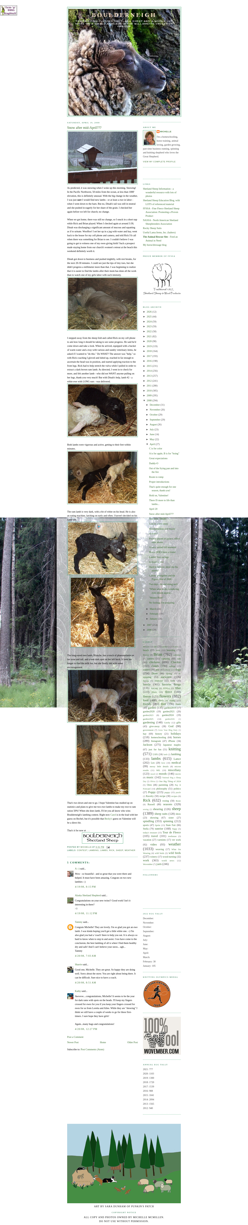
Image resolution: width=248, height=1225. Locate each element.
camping (165, 658)
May (152, 439)
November (155, 409)
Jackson (147, 744)
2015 (149, 366)
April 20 (153, 509)
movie (178, 774)
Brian (157, 654)
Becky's (108, 818)
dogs (178, 669)
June (152, 434)
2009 (149, 395)
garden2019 (170, 707)
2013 (149, 375)
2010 (149, 390)
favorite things (171, 684)
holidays (176, 733)
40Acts (146, 646)
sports (146, 825)
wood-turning (169, 856)
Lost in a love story (158, 523)
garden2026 (169, 719)
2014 (149, 370)
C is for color (155, 448)
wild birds (159, 853)
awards (175, 647)
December (155, 404)
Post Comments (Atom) (92, 1049)
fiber (178, 688)
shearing (158, 809)
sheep (119, 850)
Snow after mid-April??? (161, 514)
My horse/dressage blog (155, 244)
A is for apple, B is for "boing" (164, 453)
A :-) (77, 868)
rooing (165, 800)
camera (150, 658)
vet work (176, 839)
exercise (159, 680)
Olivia (152, 781)
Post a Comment (75, 1037)
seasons (167, 804)
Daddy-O (153, 463)
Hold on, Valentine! (158, 495)
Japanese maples (172, 744)
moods (163, 773)
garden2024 (168, 715)
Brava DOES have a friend (162, 552)
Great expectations (158, 458)
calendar (177, 655)
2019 (149, 346)
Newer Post (73, 1042)
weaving (160, 849)
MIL (158, 770)
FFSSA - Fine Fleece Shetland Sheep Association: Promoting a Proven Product (161, 212)
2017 (149, 356)
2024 (149, 321)
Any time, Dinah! (157, 518)
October (154, 414)
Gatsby (167, 722)
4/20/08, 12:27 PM (86, 1029)
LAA (155, 754)
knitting (175, 749)
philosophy (161, 788)
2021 (149, 336)
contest (82, 850)
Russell (151, 804)
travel (154, 836)
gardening (149, 722)
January (154, 618)
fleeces (147, 696)
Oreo (149, 784)
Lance (177, 758)
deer (157, 669)
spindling (148, 821)
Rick (112, 850)
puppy (167, 792)
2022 (149, 331)
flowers (165, 696)
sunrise (159, 828)
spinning (168, 821)
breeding (171, 650)
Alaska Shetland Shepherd (88, 895)
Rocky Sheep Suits (152, 228)
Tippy (174, 829)
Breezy (146, 655)
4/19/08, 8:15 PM (85, 886)
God (171, 726)
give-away (154, 726)
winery (153, 856)
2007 (149, 625)
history (158, 733)
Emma (146, 681)
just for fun (155, 749)
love (163, 763)
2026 (149, 311)
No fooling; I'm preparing (161, 602)
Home (103, 1042)
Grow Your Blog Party (168, 730)
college (172, 666)
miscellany (174, 770)
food (145, 700)
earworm (166, 677)
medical (176, 762)
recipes (174, 796)
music (150, 777)
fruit (163, 704)
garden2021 (169, 711)
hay (145, 733)
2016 (149, 361)
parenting (163, 784)
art (155, 646)
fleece (168, 691)
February (154, 613)
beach (146, 650)
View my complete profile (159, 162)
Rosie (178, 801)
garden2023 (148, 715)
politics (177, 788)
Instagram (156, 741)
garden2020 (149, 711)
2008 (149, 400)
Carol (113, 814)
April (153, 444)
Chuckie (176, 662)
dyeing (169, 673)
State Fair (171, 825)
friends (147, 704)
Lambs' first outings (159, 557)
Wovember (148, 864)
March (153, 608)
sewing (145, 809)
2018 (149, 351)
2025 (149, 316)
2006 (149, 629)
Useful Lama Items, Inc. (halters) (159, 232)
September (155, 419)
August (153, 424)
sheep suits (160, 813)
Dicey (167, 670)
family (147, 684)
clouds (155, 666)
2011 (149, 385)
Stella (146, 828)
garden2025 (148, 719)
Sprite (157, 825)
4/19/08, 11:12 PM (86, 913)
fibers (154, 692)
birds (158, 650)
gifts (179, 722)
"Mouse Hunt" (156, 597)
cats (179, 658)
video (153, 844)
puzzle (178, 792)
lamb (165, 754)
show (178, 813)
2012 (149, 380)
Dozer (155, 673)
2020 (149, 341)
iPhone (171, 741)
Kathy (78, 991)
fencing (154, 688)
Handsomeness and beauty (162, 528)
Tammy (78, 922)
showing (154, 817)
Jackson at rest (156, 562)
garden (152, 707)
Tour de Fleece (172, 832)
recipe (162, 796)
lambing (94, 850)
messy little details (159, 766)
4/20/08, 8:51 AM (85, 982)
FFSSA (166, 688)
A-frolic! (153, 533)
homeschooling (158, 737)
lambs (104, 850)
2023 (149, 326)
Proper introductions (159, 481)
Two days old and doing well (163, 584)
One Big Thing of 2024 (170, 781)
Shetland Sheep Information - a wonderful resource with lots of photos (159, 192)
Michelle (166, 132)
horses (177, 737)
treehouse (172, 836)
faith (172, 680)
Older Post (132, 1042)
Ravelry (150, 796)
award (164, 646)
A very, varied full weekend (162, 547)
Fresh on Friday (167, 700)
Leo (153, 762)
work (146, 860)
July (152, 429)
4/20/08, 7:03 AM (85, 955)
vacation (147, 839)
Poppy (152, 792)
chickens (154, 662)
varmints (161, 839)
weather (130, 850)
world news (168, 860)
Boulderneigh (124, 15)
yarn (159, 864)
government (148, 730)
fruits (178, 704)
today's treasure (150, 832)
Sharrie (78, 964)
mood (152, 774)
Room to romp (156, 477)
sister (171, 817)
